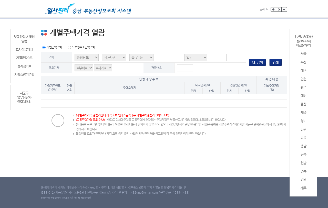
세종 (303, 112)
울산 (303, 104)
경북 (303, 171)
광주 (303, 87)
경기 (303, 121)
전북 (303, 154)
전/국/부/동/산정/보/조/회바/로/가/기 (303, 41)
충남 (303, 146)
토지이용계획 (24, 49)
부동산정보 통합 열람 (24, 39)
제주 (303, 188)
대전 (303, 95)
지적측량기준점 (24, 74)
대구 (303, 70)
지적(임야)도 (24, 58)
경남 (303, 179)
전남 (303, 163)
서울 (303, 54)
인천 (303, 79)
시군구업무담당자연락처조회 (24, 97)
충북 (303, 137)
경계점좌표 (24, 66)
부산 (303, 62)
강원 (303, 129)
